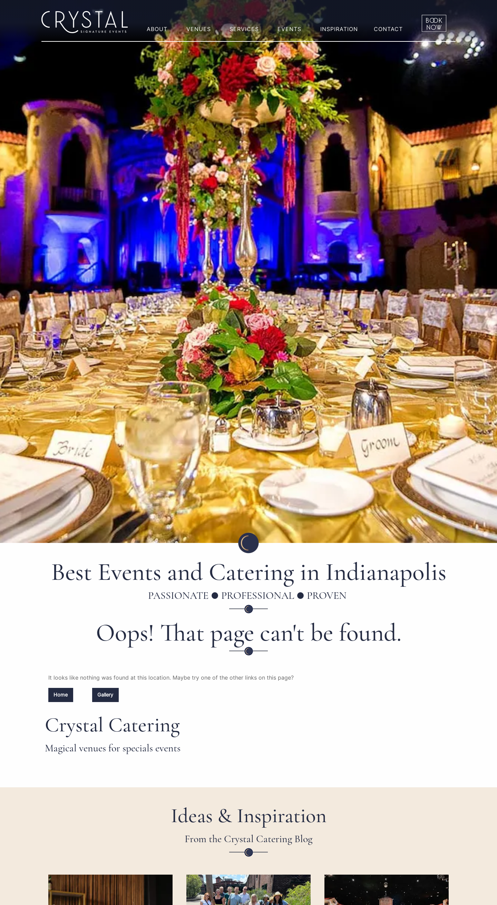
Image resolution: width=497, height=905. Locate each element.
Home (60, 695)
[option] (248, 271)
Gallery (105, 695)
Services (244, 29)
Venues (198, 29)
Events (289, 29)
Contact (388, 29)
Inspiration (339, 29)
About (157, 29)
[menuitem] (158, 23)
